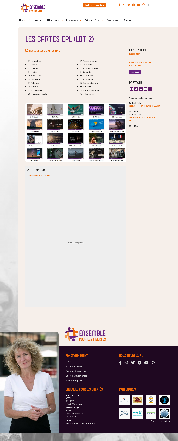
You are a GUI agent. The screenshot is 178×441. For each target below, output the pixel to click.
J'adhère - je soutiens (94, 5)
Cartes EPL (53, 50)
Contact (69, 361)
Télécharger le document (38, 175)
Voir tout (135, 72)
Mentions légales (74, 380)
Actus (98, 20)
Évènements (72, 20)
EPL (21, 20)
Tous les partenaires (160, 421)
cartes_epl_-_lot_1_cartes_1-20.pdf (144, 105)
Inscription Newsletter (76, 366)
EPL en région (53, 20)
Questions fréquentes (76, 375)
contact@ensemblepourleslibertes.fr (82, 423)
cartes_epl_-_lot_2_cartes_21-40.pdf (142, 118)
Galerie (127, 20)
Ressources (112, 20)
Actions (88, 20)
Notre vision (35, 20)
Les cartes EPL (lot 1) (141, 62)
